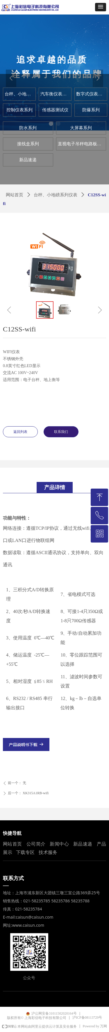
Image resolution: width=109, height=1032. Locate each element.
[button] (100, 7)
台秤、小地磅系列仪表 (55, 195)
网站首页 (14, 195)
